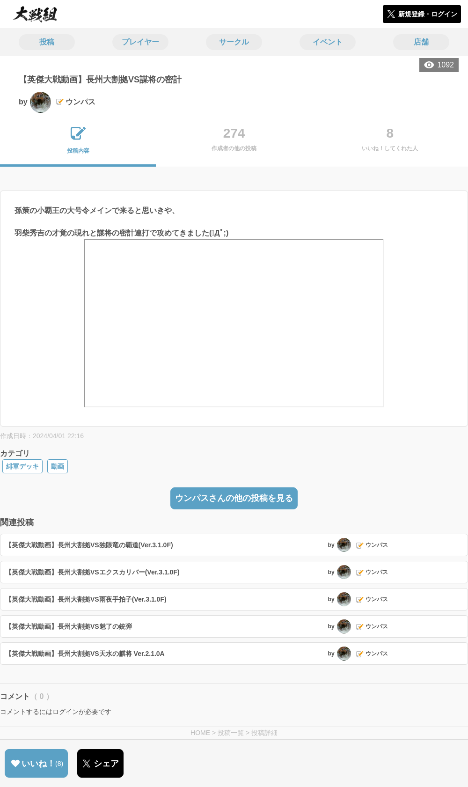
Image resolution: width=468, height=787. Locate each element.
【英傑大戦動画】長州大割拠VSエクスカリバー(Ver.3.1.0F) (92, 572)
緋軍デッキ (22, 466)
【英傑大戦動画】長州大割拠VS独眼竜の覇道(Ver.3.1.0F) (89, 545)
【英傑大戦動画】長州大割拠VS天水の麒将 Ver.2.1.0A (85, 653)
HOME (200, 732)
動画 (57, 466)
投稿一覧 (231, 732)
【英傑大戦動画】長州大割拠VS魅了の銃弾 (68, 626)
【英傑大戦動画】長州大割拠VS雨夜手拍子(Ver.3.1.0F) (86, 599)
